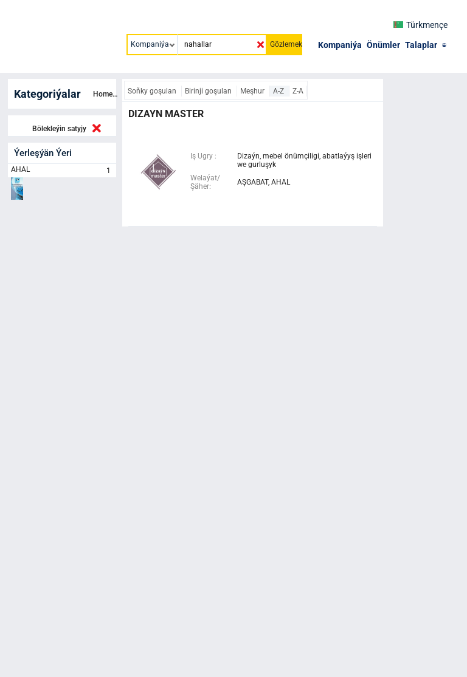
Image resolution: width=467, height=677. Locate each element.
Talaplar (421, 45)
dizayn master (166, 114)
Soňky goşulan (153, 91)
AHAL (62, 170)
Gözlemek (286, 44)
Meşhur (253, 91)
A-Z (279, 91)
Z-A (297, 91)
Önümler (383, 45)
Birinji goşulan (209, 91)
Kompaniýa (340, 45)
